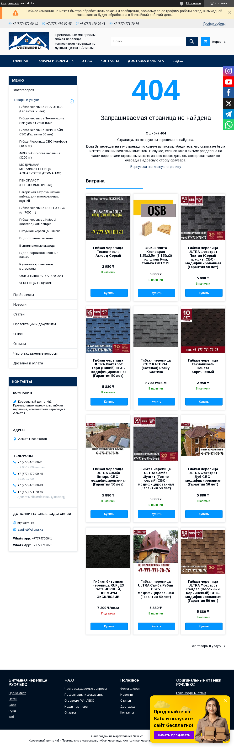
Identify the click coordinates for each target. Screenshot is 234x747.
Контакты (110, 61)
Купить (109, 293)
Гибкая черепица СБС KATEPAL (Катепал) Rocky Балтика (156, 366)
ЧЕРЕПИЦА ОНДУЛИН (35, 283)
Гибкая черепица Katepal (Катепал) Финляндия (37, 222)
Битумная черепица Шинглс (39, 231)
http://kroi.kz (25, 522)
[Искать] (192, 41)
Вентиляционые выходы (37, 245)
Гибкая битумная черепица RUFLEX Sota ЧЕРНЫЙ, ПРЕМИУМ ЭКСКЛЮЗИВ (108, 589)
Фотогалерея (23, 90)
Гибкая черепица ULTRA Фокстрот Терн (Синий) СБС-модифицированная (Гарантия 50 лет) (108, 368)
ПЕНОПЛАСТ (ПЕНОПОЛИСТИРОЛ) (35, 183)
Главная (20, 61)
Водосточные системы (36, 238)
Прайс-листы (23, 295)
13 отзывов (193, 3)
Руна (12, 711)
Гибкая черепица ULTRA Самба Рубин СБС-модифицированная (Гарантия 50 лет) (155, 589)
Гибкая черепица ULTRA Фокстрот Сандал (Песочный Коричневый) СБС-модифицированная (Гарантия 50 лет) (203, 591)
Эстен (13, 699)
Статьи (19, 314)
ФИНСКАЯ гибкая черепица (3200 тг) (39, 155)
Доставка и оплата (146, 61)
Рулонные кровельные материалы (36, 266)
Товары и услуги (52, 61)
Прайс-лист (17, 693)
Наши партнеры (76, 706)
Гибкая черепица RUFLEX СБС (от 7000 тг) (42, 210)
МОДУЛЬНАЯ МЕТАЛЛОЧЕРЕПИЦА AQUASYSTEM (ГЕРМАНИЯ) (40, 169)
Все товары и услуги (206, 646)
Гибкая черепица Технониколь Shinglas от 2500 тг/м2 (41, 120)
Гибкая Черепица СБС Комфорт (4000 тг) (43, 144)
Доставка (127, 706)
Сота (12, 705)
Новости (20, 304)
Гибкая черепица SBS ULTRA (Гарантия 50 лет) (40, 109)
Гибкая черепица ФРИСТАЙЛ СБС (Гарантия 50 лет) (41, 132)
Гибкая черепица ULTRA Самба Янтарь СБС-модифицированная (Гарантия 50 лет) (108, 476)
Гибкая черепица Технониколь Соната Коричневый (203, 366)
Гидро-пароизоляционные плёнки (38, 255)
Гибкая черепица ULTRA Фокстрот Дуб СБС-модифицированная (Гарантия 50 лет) (203, 476)
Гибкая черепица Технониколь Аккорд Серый (108, 251)
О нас (86, 61)
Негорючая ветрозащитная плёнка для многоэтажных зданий (39, 196)
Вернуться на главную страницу (155, 167)
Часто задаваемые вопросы (35, 353)
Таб (11, 717)
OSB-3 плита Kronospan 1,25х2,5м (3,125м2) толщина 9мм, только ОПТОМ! (155, 255)
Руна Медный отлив (191, 693)
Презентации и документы (34, 324)
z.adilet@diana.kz (30, 529)
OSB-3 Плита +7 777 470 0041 (41, 275)
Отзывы (19, 344)
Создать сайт (10, 3)
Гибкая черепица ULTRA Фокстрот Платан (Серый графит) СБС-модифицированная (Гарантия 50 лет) (203, 257)
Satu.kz (138, 736)
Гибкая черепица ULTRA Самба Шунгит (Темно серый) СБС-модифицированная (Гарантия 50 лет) (155, 478)
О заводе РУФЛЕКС (79, 700)
